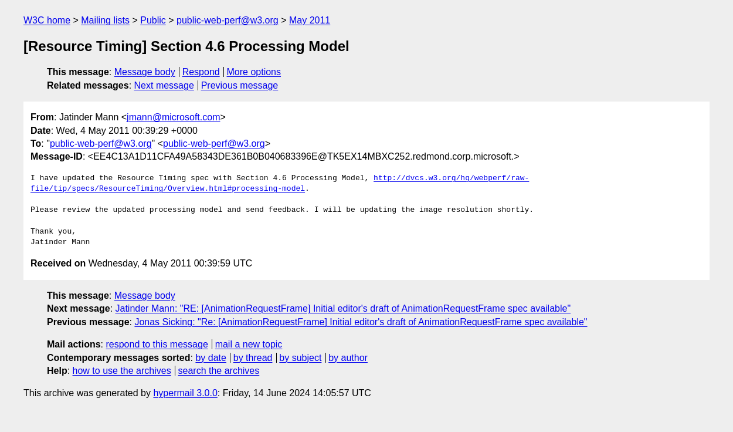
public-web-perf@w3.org (228, 20)
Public (153, 20)
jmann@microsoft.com (173, 117)
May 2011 (309, 20)
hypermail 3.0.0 (185, 393)
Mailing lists (105, 20)
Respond (201, 72)
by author (348, 358)
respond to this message (157, 344)
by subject (300, 358)
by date (210, 358)
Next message (164, 85)
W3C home (46, 20)
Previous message (240, 85)
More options (254, 72)
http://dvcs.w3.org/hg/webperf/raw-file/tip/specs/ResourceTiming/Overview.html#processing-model (279, 183)
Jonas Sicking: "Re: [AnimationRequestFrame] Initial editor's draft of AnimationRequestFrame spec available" (360, 322)
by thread (253, 358)
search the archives (219, 371)
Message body (144, 72)
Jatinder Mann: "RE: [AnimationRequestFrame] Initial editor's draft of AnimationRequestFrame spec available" (343, 308)
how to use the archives (122, 371)
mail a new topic (249, 344)
